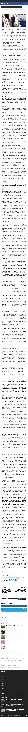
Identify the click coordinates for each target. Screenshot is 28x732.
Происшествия (11, 673)
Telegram (3, 693)
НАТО (24, 675)
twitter (13, 624)
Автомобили (24, 679)
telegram (13, 626)
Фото (2, 675)
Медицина (3, 680)
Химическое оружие (12, 679)
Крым (7, 673)
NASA (19, 680)
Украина (7, 670)
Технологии (15, 677)
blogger (23, 613)
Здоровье (14, 680)
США (19, 672)
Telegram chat (4, 694)
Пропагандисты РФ (14, 675)
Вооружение (7, 675)
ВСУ (16, 673)
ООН (11, 677)
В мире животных (16, 682)
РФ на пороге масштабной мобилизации (14, 640)
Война (19, 670)
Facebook (2, 689)
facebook (19, 613)
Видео (16, 670)
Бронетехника (9, 680)
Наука (2, 677)
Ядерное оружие (4, 679)
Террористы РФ (4, 672)
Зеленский (21, 677)
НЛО (22, 680)
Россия (11, 670)
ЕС (24, 677)
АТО (22, 672)
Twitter (2, 691)
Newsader (20, 586)
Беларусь (6, 677)
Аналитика (15, 672)
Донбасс (9, 672)
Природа (2, 682)
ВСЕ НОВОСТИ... (4, 635)
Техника (20, 675)
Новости (2, 670)
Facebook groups (4, 690)
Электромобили (9, 682)
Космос (19, 679)
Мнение (2, 673)
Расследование (21, 673)
